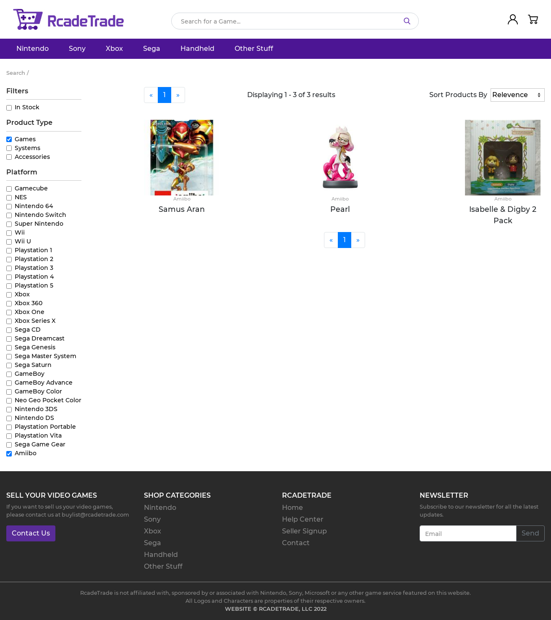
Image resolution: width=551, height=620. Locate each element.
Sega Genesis (35, 347)
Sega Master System (45, 356)
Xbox (114, 49)
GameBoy (29, 373)
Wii (20, 232)
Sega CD (28, 329)
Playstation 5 (34, 285)
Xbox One (29, 312)
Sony (77, 49)
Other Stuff (254, 49)
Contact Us (31, 533)
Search (15, 73)
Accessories (32, 157)
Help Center (303, 519)
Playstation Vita (38, 435)
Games (25, 139)
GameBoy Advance (44, 382)
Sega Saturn (33, 365)
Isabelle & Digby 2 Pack (502, 214)
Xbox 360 (28, 303)
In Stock (27, 107)
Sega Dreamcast (40, 338)
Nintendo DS (34, 418)
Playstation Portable (45, 426)
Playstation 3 (34, 268)
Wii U (23, 241)
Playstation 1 (33, 250)
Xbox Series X (35, 321)
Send (530, 533)
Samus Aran (182, 209)
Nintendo (32, 49)
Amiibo (26, 453)
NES (21, 197)
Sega (151, 49)
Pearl (340, 209)
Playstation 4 (34, 276)
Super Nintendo (39, 223)
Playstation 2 (34, 259)
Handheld (197, 49)
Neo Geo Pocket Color (48, 400)
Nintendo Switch (40, 215)
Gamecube (31, 188)
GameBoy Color (38, 391)
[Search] (295, 21)
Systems (27, 148)
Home (292, 508)
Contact (296, 543)
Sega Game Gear (40, 444)
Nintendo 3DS (36, 409)
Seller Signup (304, 531)
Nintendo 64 (34, 206)
